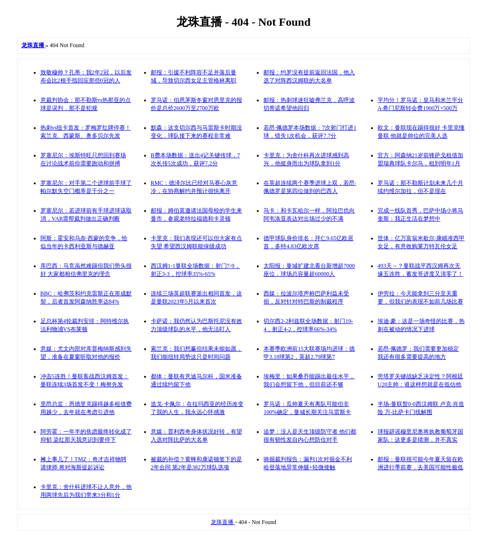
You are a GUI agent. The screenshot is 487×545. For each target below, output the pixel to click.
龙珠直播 (223, 522)
